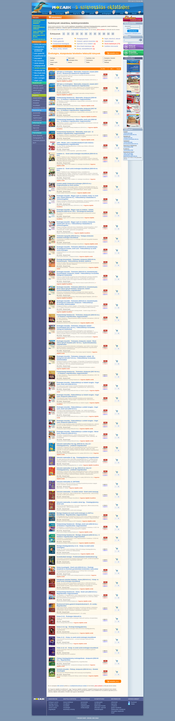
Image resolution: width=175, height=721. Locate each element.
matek (51, 60)
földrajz (106, 62)
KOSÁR (111, 53)
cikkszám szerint (38, 88)
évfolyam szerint (53, 702)
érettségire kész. (72, 60)
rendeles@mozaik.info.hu (131, 139)
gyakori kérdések (116, 707)
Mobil (97, 718)
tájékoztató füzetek (100, 706)
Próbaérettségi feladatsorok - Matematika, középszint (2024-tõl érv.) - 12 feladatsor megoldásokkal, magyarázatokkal (76, 98)
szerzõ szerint (37, 90)
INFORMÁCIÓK (116, 699)
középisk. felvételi (109, 58)
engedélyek (36, 93)
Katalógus (62, 12)
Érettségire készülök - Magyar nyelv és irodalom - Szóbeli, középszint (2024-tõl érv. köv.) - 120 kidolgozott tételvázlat (75, 210)
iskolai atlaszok (39, 63)
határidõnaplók (98, 709)
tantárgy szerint (38, 85)
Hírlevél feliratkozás (39, 39)
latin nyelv (70, 58)
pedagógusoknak (39, 65)
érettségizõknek (39, 47)
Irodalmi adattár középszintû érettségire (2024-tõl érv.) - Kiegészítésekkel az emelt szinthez (74, 184)
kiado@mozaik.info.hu (130, 134)
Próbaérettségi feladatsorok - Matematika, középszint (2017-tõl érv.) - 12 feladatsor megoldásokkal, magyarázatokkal (76, 109)
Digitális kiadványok (79, 12)
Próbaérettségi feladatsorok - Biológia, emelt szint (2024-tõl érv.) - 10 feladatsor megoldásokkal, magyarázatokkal (77, 525)
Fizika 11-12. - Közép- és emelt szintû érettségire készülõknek (76, 637)
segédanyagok (37, 118)
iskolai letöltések (68, 702)
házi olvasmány (39, 61)
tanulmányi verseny (39, 108)
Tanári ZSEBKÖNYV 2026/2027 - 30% (39, 32)
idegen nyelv (38, 80)
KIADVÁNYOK (53, 699)
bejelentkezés (133, 31)
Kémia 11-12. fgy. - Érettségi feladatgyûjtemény (72, 627)
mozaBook (36, 100)
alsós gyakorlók (39, 53)
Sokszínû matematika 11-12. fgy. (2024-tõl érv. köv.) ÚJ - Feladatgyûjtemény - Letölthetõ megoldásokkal (74, 469)
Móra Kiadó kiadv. (40, 73)
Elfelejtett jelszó (136, 33)
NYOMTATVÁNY (99, 699)
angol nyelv (107, 60)
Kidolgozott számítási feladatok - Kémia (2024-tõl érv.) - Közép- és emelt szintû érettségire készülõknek (78, 580)
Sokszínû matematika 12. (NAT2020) (68, 481)
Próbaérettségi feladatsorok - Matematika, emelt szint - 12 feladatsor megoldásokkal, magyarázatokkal (75, 132)
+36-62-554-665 (128, 142)
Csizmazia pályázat (39, 140)
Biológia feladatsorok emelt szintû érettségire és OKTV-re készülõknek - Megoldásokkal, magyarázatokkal (75, 514)
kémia (69, 62)
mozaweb (36, 103)
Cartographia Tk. (38, 138)
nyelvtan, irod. (90, 58)
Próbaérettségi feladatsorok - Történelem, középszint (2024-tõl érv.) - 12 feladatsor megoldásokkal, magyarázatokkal (78, 315)
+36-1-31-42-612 (128, 153)
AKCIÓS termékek (40, 68)
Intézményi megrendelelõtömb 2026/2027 (39, 27)
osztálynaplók (98, 702)
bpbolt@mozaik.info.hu (130, 156)
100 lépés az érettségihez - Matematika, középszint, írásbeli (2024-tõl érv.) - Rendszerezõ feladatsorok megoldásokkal (78, 72)
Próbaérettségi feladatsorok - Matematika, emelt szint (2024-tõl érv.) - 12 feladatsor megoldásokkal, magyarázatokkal (77, 120)
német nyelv (53, 62)
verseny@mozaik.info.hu (131, 143)
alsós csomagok (39, 78)
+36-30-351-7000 (128, 154)
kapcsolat (36, 128)
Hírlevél (133, 47)
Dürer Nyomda (37, 135)
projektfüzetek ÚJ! (40, 56)
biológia (52, 58)
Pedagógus (108, 12)
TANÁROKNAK (85, 699)
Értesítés (133, 53)
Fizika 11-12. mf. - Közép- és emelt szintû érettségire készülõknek (77, 648)
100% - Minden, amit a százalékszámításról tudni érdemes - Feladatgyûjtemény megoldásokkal (75, 143)
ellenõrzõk (97, 704)
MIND (51, 64)
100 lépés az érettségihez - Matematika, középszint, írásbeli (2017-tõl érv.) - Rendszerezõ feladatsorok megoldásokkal (78, 85)
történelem (89, 60)
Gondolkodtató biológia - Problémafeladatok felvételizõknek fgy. (77, 557)
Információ (123, 12)
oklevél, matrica (39, 75)
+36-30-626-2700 (128, 147)
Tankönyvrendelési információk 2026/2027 (39, 21)
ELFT (34, 143)
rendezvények (37, 120)
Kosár (136, 12)
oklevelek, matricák (100, 707)
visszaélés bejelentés (117, 711)
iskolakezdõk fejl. (39, 70)
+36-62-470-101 (128, 137)
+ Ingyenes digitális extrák (87, 105)
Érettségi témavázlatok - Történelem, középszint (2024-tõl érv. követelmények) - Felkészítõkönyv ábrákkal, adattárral (76, 260)
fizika (87, 62)
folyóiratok (36, 115)
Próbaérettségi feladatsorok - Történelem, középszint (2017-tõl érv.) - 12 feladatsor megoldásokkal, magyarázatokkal (78, 372)
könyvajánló (38, 58)
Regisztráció (128, 33)
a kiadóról (36, 130)
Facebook (134, 702)
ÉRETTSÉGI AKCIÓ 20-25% (39, 36)
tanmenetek (36, 113)
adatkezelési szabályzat (118, 709)
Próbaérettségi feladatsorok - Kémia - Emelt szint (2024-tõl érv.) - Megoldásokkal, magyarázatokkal (77, 592)
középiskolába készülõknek (38, 50)
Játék (93, 12)
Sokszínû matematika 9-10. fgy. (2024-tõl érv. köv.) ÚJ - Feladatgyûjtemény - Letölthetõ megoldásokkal (74, 444)
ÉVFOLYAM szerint (40, 44)
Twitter (133, 704)
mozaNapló (36, 105)
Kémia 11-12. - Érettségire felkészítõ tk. (69, 616)
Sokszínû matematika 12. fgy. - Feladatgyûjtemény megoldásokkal (78, 457)
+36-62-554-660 (128, 133)
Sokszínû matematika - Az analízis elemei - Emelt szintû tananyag (77, 492)
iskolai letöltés (37, 98)
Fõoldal (42, 12)
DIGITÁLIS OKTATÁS (69, 699)
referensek (36, 125)
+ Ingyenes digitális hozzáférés (88, 116)
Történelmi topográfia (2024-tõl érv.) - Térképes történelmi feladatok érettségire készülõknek (75, 236)
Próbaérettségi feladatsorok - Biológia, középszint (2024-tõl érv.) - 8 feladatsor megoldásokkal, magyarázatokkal (78, 535)
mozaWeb (66, 706)
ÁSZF (113, 713)
